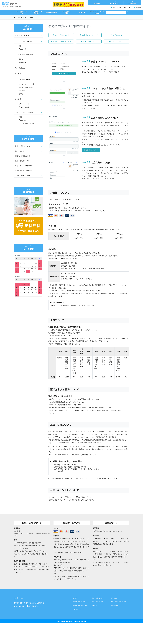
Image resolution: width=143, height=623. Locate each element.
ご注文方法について (61, 35)
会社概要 (75, 598)
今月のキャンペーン (22, 35)
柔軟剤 (21, 59)
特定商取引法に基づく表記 (24, 170)
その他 (21, 94)
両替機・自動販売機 (26, 87)
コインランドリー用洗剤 (23, 41)
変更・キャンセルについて (116, 41)
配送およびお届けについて (61, 41)
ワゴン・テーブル (25, 104)
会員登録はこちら (91, 150)
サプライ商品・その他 (26, 123)
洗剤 (20, 46)
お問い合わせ (115, 605)
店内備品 (18, 99)
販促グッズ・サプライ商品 (24, 112)
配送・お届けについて (22, 146)
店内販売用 (22, 49)
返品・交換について (89, 41)
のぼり (21, 117)
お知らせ (94, 605)
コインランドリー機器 (22, 79)
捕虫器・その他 (24, 107)
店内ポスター (23, 120)
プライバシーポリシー (22, 175)
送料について (116, 35)
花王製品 (18, 74)
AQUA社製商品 (20, 68)
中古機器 (22, 90)
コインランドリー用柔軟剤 (24, 54)
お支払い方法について (89, 35)
